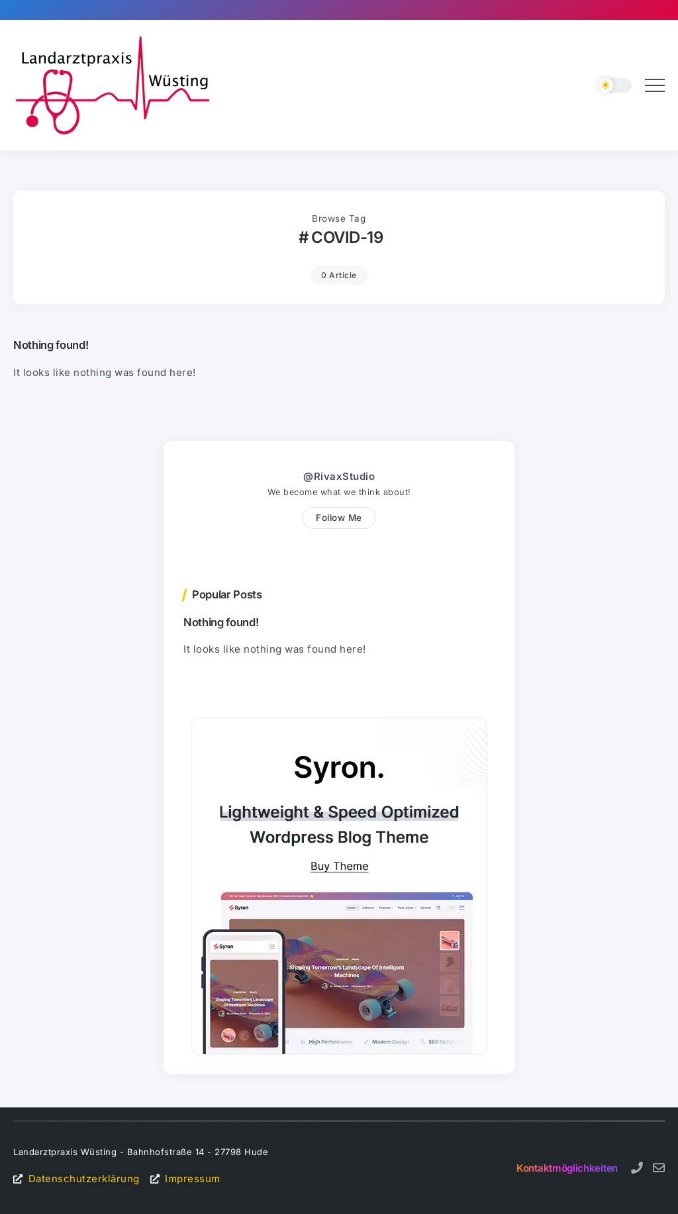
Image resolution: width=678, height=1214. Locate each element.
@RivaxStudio (339, 476)
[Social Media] (637, 1168)
